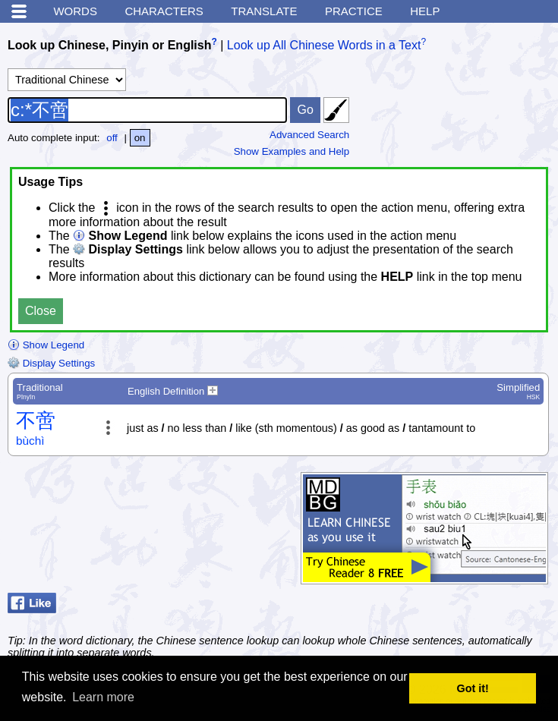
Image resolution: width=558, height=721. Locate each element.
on (140, 137)
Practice (354, 11)
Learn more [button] (103, 697)
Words (75, 11)
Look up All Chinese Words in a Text (324, 45)
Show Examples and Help (292, 151)
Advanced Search (309, 134)
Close (40, 310)
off (112, 137)
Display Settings (51, 363)
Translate (264, 11)
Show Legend (46, 345)
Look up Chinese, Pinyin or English (109, 45)
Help (425, 11)
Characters (164, 11)
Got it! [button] (473, 688)
